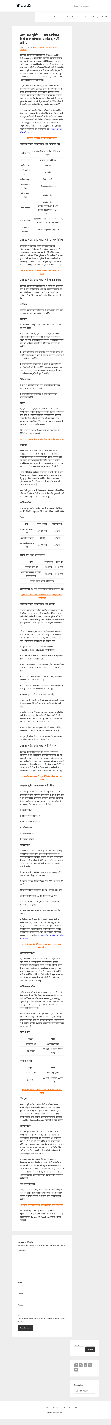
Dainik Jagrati (23, 6)
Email (20, 1300)
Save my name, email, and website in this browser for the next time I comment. (41, 1326)
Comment (22, 1257)
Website (20, 1311)
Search (76, 1351)
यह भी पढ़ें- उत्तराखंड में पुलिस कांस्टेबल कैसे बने (42, 138)
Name (20, 1288)
